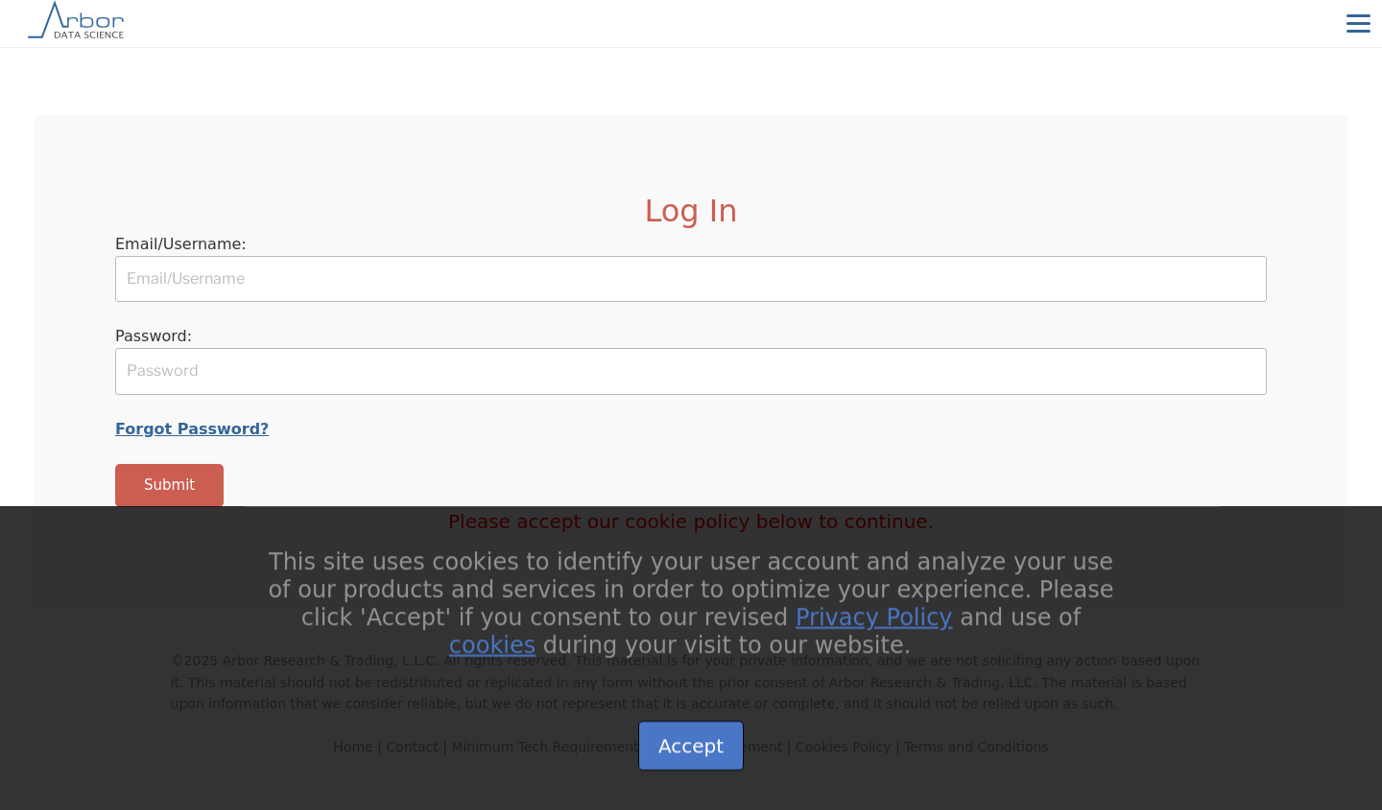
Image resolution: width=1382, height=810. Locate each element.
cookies (492, 660)
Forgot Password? (192, 429)
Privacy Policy (874, 632)
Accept (691, 761)
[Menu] (1358, 23)
